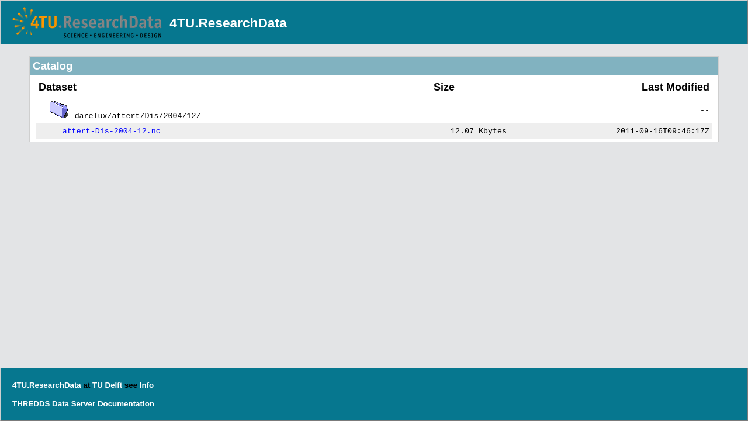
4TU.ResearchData (227, 22)
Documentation (126, 403)
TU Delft (107, 385)
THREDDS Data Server (53, 403)
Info (147, 385)
